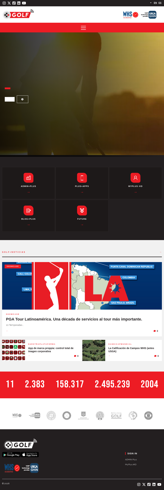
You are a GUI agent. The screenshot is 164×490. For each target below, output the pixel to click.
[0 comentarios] (156, 331)
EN (155, 3)
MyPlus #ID (130, 464)
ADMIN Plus (131, 459)
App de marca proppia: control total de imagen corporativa (50, 350)
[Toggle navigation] (83, 28)
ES (160, 3)
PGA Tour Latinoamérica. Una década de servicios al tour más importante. (74, 319)
